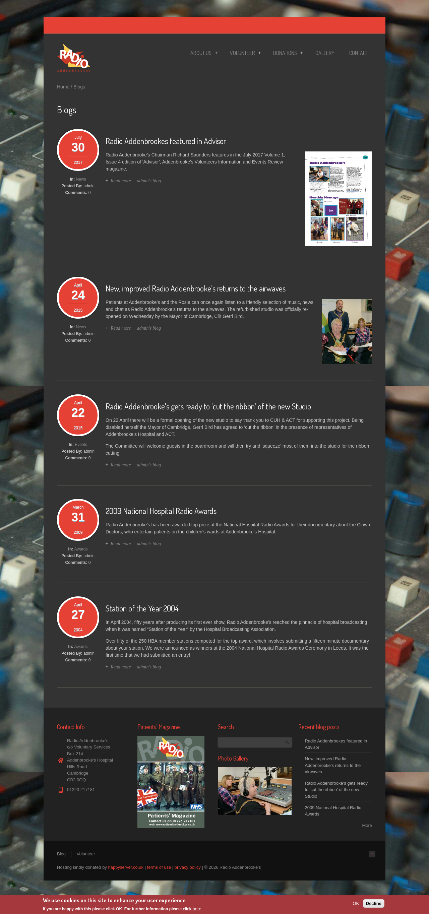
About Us (202, 54)
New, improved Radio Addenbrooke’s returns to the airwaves (196, 288)
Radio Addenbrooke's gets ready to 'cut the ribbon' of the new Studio (208, 406)
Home (63, 86)
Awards (81, 549)
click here (192, 909)
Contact (358, 53)
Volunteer (243, 54)
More (367, 825)
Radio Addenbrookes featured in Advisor (166, 141)
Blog (61, 853)
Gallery (324, 53)
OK (356, 903)
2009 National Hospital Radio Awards (161, 511)
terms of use (159, 867)
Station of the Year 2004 (142, 608)
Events (81, 444)
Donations (286, 54)
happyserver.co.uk (125, 867)
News (81, 179)
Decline (373, 903)
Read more (121, 180)
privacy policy (188, 867)
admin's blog (149, 180)
